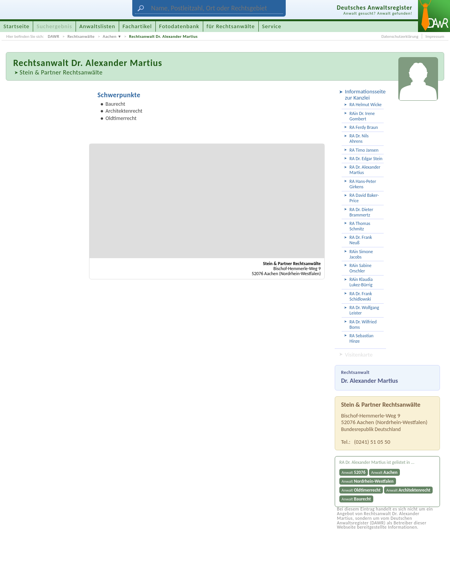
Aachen (109, 36)
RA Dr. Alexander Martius (364, 169)
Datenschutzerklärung (399, 36)
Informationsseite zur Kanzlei (364, 94)
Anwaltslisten (97, 26)
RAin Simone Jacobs (361, 254)
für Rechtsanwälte (230, 26)
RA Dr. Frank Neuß (360, 240)
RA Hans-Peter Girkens (362, 184)
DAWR (53, 36)
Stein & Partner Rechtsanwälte (61, 72)
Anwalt (354, 472)
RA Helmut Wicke (365, 104)
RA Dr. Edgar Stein (366, 158)
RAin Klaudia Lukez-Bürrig (360, 282)
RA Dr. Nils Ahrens (359, 138)
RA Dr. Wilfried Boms (362, 324)
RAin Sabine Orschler (360, 268)
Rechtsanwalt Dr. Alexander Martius (163, 36)
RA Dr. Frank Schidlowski (360, 296)
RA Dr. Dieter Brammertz (361, 212)
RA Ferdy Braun (363, 127)
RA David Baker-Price (364, 198)
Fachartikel (137, 26)
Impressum (434, 36)
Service (271, 26)
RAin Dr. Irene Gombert (362, 116)
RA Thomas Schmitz (359, 226)
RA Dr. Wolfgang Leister (364, 310)
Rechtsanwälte (80, 36)
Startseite (16, 26)
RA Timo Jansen (363, 150)
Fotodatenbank (179, 26)
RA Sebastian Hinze (361, 338)
